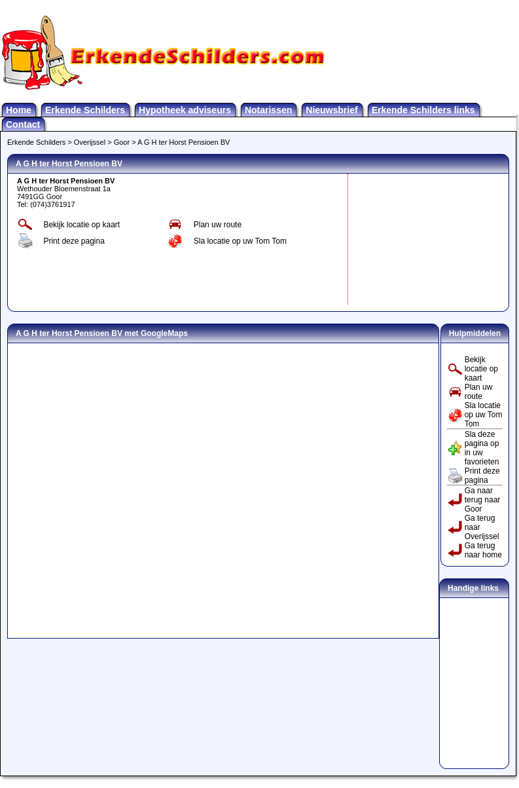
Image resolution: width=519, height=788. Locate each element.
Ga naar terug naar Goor (483, 500)
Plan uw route (218, 224)
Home (18, 110)
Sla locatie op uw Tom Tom (240, 241)
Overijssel (89, 142)
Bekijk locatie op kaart (81, 224)
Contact (23, 124)
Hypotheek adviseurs (185, 110)
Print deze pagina (73, 241)
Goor (122, 142)
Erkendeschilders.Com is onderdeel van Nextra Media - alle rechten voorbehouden (259, 784)
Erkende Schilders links (423, 110)
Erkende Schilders (85, 110)
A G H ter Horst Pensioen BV (183, 142)
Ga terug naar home (483, 550)
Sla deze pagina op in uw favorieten (482, 448)
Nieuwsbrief (331, 110)
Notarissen (268, 110)
